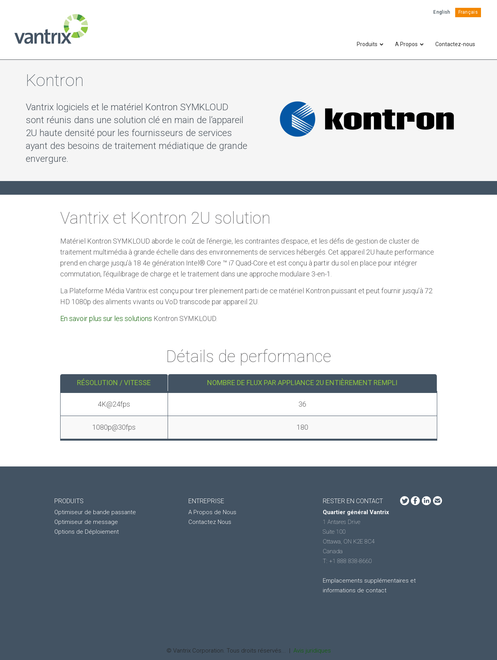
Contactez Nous (209, 521)
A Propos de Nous (212, 512)
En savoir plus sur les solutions (107, 318)
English (441, 12)
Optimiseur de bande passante (95, 512)
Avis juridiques (312, 650)
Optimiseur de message (86, 521)
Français (468, 12)
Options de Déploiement (86, 531)
